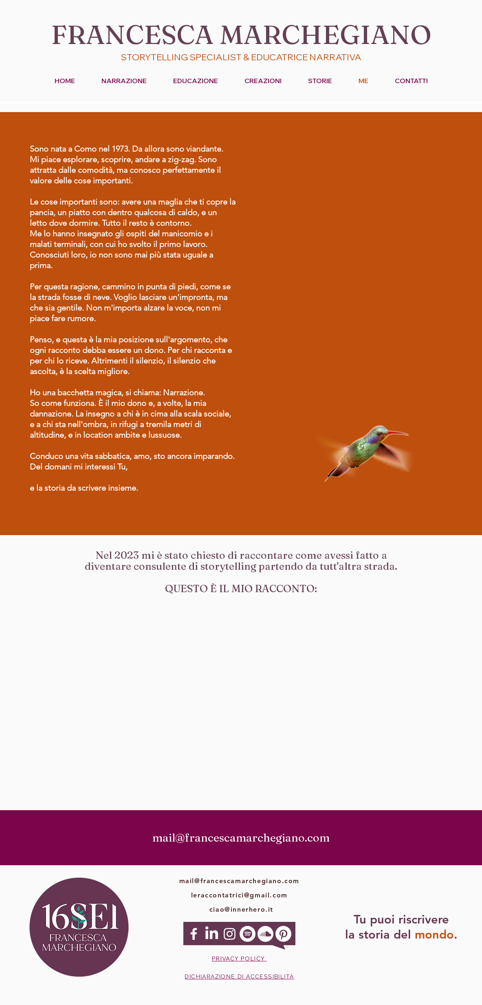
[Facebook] (194, 934)
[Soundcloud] (265, 934)
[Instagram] (230, 934)
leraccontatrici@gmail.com (239, 895)
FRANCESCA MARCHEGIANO (241, 34)
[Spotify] (247, 934)
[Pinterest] (283, 934)
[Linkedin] (212, 934)
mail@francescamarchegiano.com (239, 881)
